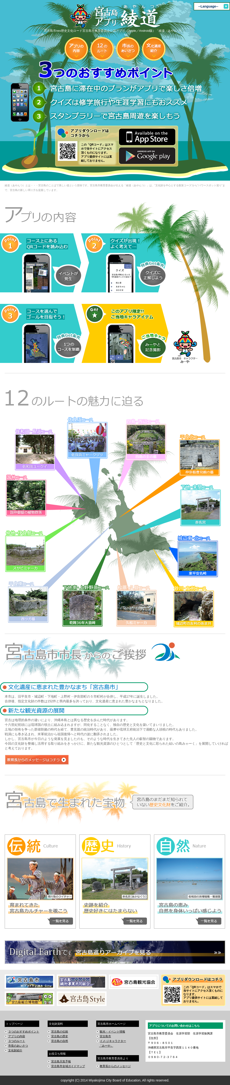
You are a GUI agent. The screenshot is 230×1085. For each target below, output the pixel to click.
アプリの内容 (16, 1036)
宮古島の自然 (59, 1041)
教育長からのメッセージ (115, 1066)
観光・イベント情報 (112, 1031)
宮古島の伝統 (59, 1031)
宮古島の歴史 (59, 1036)
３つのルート (16, 1041)
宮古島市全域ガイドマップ (68, 1066)
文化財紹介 (15, 1050)
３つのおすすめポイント (23, 1031)
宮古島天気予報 (61, 1061)
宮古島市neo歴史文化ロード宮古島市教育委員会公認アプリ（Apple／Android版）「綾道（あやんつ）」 (115, 18)
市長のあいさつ (18, 1045)
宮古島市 (105, 1036)
